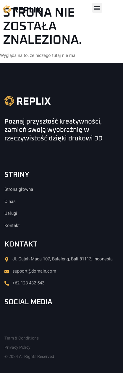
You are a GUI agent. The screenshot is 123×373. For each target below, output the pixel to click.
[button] (97, 8)
